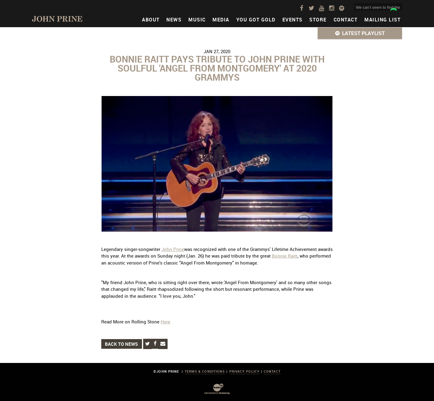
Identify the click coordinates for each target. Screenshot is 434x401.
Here (165, 322)
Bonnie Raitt (284, 256)
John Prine (173, 249)
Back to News (121, 344)
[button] (360, 33)
